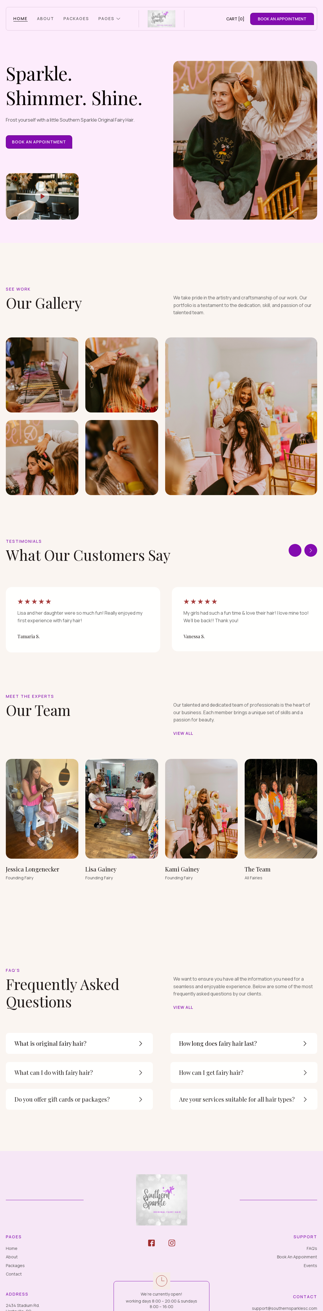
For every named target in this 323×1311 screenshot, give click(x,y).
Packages (15, 1265)
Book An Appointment (39, 142)
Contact (14, 1274)
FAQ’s (312, 1248)
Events (310, 1265)
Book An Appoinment (297, 1257)
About (12, 1257)
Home (11, 1248)
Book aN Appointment (282, 19)
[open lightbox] (42, 196)
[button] (109, 18)
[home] (161, 18)
